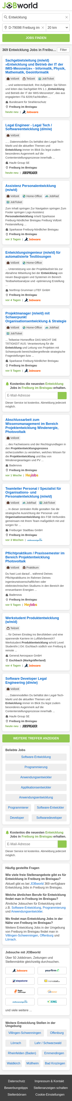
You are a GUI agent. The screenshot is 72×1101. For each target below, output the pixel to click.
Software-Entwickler (50, 807)
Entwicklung (19, 50)
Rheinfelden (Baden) (22, 1053)
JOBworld (37, 883)
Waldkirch (13, 1063)
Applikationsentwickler (36, 787)
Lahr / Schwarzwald (48, 1043)
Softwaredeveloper (49, 817)
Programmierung (36, 767)
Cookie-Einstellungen (49, 1094)
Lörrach (10, 939)
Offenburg (46, 935)
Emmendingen (54, 1053)
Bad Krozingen (55, 1063)
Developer (17, 817)
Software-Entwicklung (36, 757)
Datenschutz (16, 1081)
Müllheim (32, 1063)
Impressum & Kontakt (49, 1081)
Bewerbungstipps (16, 1087)
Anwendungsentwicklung (36, 797)
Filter (63, 49)
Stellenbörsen (16, 1094)
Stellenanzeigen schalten (51, 1087)
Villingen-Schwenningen (21, 935)
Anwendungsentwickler (36, 777)
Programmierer (18, 807)
